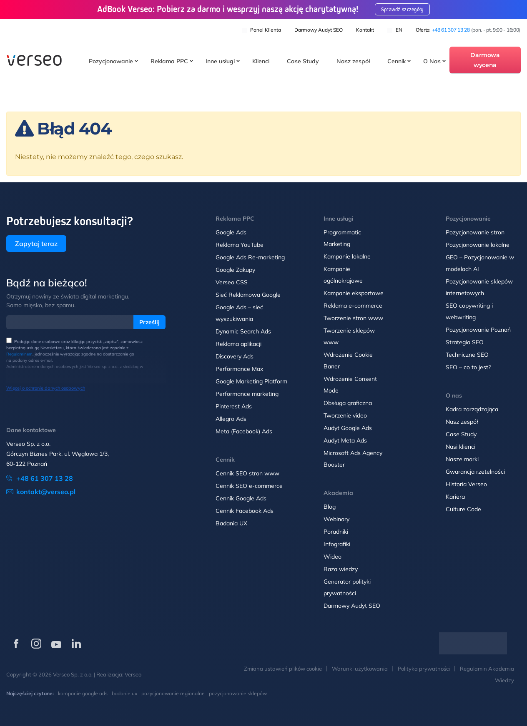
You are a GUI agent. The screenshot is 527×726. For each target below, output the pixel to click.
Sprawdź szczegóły (405, 9)
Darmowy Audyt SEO (318, 29)
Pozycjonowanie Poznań (478, 329)
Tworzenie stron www (353, 318)
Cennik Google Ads (241, 498)
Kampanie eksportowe (354, 293)
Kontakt (365, 29)
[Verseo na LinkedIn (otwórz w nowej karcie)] (76, 644)
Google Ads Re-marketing (250, 257)
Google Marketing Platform (251, 381)
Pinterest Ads (234, 406)
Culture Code (463, 509)
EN (394, 29)
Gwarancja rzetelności (475, 471)
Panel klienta (261, 29)
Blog (330, 506)
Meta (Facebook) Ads (244, 431)
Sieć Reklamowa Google (248, 294)
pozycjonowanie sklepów (238, 693)
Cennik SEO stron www (247, 473)
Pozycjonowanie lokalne (477, 245)
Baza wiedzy (341, 569)
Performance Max (239, 369)
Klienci (260, 61)
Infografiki (337, 544)
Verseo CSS (232, 282)
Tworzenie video (345, 415)
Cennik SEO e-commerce (249, 486)
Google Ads (231, 232)
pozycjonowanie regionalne (173, 693)
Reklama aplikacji (238, 344)
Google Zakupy (235, 269)
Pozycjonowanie (111, 61)
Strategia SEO (465, 342)
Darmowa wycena (485, 60)
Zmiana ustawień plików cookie (283, 668)
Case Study (303, 61)
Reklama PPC (169, 61)
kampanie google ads (83, 693)
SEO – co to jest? (468, 367)
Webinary (336, 519)
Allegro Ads (231, 419)
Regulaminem (19, 354)
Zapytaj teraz (36, 243)
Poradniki (336, 531)
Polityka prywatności (424, 668)
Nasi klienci (460, 446)
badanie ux (124, 693)
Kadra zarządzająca (472, 409)
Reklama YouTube (240, 245)
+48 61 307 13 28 (451, 29)
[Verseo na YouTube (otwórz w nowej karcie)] (56, 644)
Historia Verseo (466, 484)
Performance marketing (247, 394)
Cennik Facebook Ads (245, 511)
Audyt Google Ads (348, 428)
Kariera (455, 496)
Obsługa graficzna (348, 403)
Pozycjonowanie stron (475, 232)
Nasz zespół (353, 61)
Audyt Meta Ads (346, 440)
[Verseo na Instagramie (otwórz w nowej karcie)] (36, 644)
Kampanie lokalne (347, 256)
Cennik (396, 61)
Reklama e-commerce (353, 305)
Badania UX (231, 523)
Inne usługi (220, 61)
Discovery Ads (234, 356)
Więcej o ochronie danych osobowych (45, 388)
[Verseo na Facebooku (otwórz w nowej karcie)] (16, 644)
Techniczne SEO (467, 354)
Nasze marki (462, 459)
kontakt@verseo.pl (45, 491)
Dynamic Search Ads (243, 331)
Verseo (133, 674)
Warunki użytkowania (360, 668)
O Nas (432, 61)
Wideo (332, 556)
